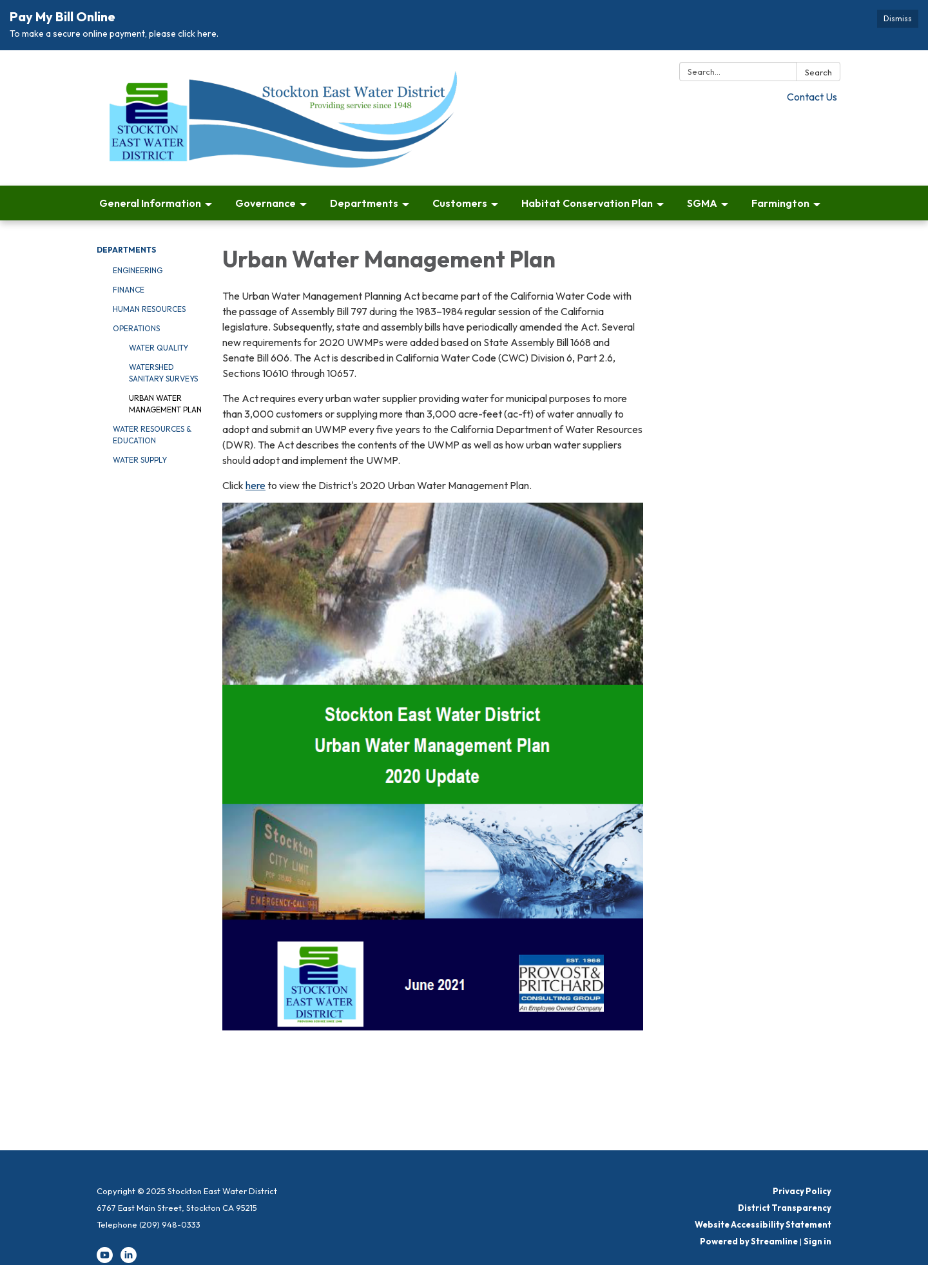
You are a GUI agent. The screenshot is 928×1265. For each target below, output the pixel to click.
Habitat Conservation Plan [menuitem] (587, 203)
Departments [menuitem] (364, 203)
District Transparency (784, 1207)
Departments (126, 250)
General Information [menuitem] (150, 203)
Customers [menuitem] (459, 203)
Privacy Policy (802, 1191)
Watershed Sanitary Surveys (163, 372)
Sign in (817, 1241)
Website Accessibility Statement (763, 1224)
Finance (128, 290)
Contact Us (812, 96)
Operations (136, 328)
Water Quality (158, 347)
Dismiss (898, 18)
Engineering (137, 270)
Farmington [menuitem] (780, 203)
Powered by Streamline (749, 1241)
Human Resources (149, 309)
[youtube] (105, 1260)
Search (818, 72)
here (256, 485)
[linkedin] (129, 1260)
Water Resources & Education (152, 434)
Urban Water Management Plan (165, 403)
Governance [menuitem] (265, 203)
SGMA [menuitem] (702, 203)
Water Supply (140, 460)
